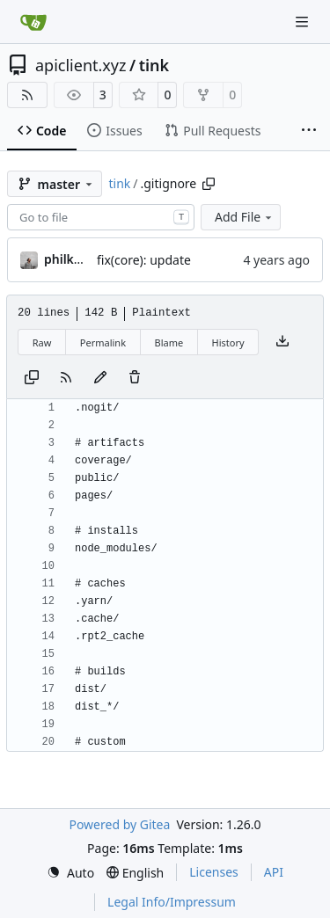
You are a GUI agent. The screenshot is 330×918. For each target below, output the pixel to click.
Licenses (213, 871)
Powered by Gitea (119, 824)
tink (154, 65)
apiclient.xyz (81, 65)
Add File (245, 216)
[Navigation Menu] (303, 21)
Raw (42, 342)
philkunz (70, 259)
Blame (168, 342)
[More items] (309, 131)
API (273, 871)
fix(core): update (144, 259)
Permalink (103, 342)
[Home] (33, 22)
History (228, 342)
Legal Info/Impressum (171, 901)
